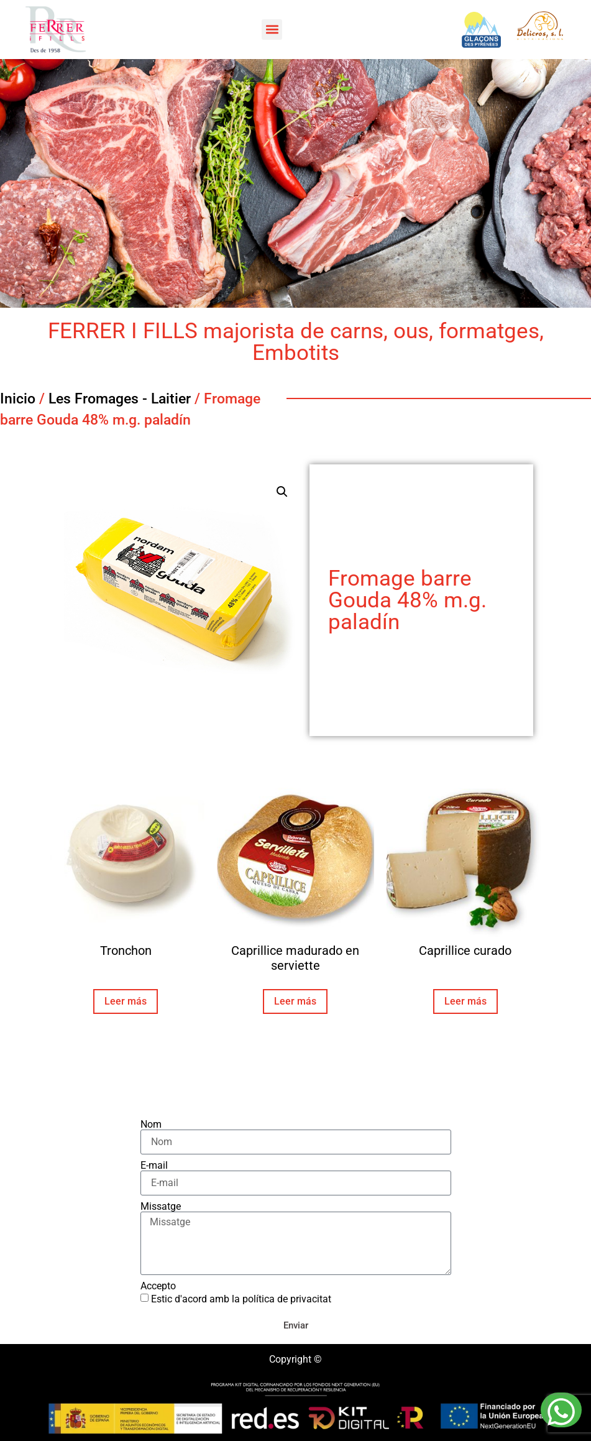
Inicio (17, 398)
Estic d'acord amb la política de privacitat (241, 1299)
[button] (272, 29)
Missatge (160, 1207)
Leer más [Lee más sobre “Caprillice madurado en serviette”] (295, 1001)
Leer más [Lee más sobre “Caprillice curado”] (465, 1001)
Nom (151, 1125)
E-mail (154, 1166)
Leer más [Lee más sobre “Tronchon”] (125, 1001)
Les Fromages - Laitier (119, 398)
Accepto (158, 1286)
